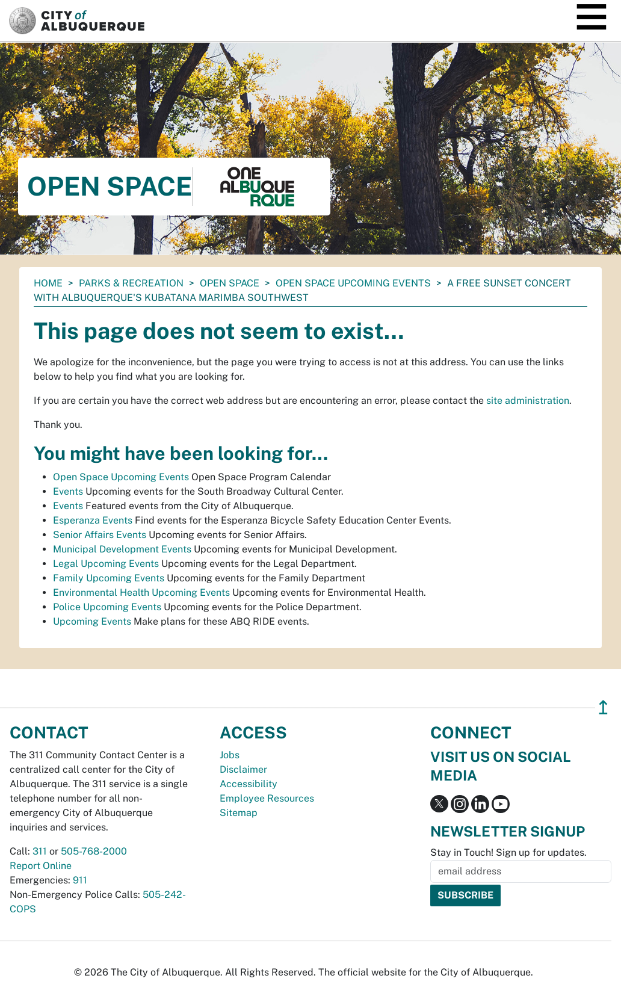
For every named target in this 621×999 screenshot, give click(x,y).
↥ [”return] (603, 707)
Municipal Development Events (122, 549)
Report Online (41, 865)
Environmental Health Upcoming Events (141, 592)
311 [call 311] (39, 851)
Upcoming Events (92, 621)
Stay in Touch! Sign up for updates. (508, 852)
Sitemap (239, 812)
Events (68, 491)
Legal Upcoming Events (106, 563)
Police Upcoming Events (107, 607)
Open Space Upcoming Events (353, 283)
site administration (527, 400)
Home (48, 283)
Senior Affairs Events (99, 534)
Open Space (229, 283)
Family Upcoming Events (108, 578)
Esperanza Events (92, 520)
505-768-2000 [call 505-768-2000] (94, 851)
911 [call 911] (80, 880)
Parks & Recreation (131, 283)
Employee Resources (267, 798)
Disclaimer (243, 769)
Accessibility (248, 784)
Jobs (229, 755)
